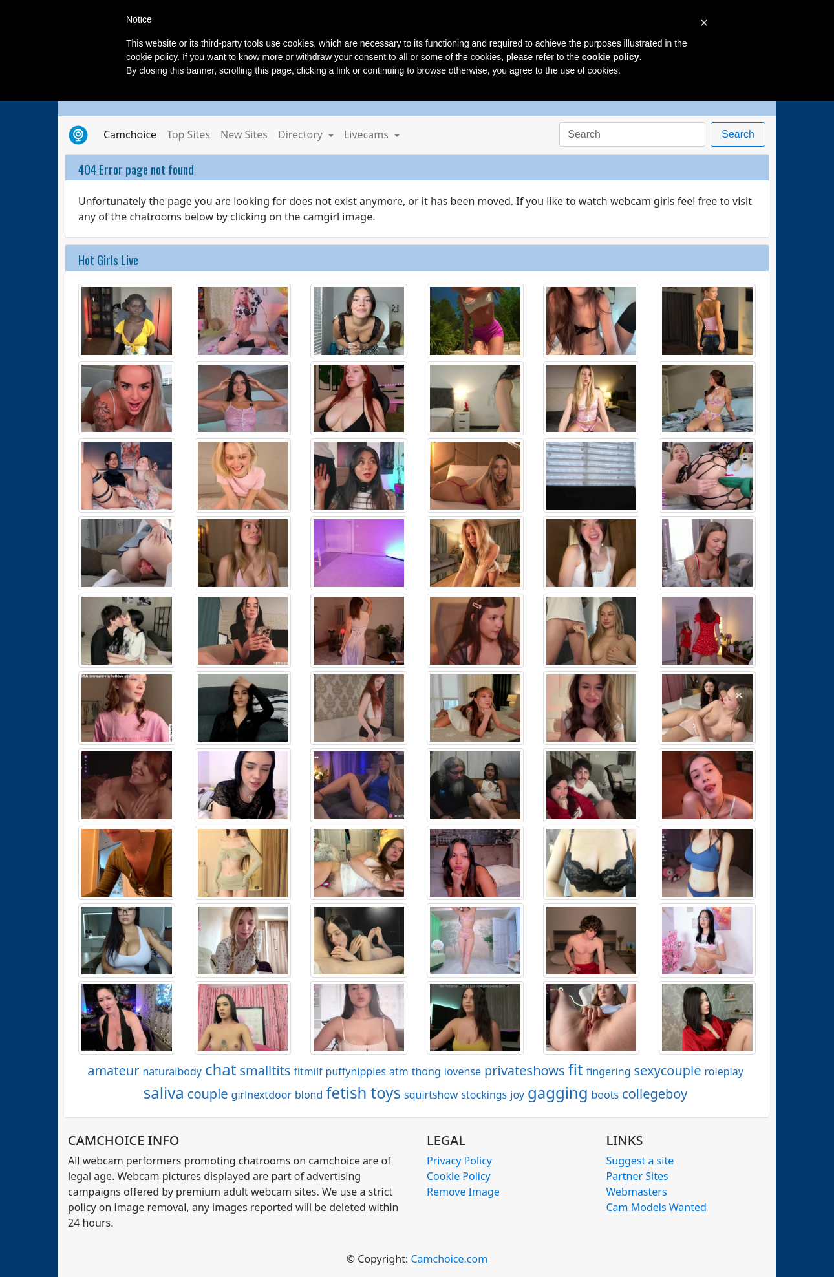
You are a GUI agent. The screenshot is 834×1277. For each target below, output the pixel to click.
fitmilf (308, 1071)
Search (738, 134)
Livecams (367, 134)
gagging (558, 1092)
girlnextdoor (261, 1095)
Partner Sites (637, 1176)
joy (517, 1095)
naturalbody (171, 1071)
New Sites (244, 134)
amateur (113, 1070)
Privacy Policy (459, 1161)
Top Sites (188, 134)
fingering (608, 1071)
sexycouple (667, 1070)
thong (426, 1071)
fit (575, 1069)
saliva (164, 1092)
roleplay (724, 1071)
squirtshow (431, 1095)
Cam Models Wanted (656, 1207)
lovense (462, 1071)
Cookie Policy (459, 1176)
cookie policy (610, 57)
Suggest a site (640, 1161)
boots (605, 1095)
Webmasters (636, 1192)
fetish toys (363, 1092)
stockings (484, 1095)
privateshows (524, 1070)
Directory (301, 134)
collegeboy (654, 1093)
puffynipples (356, 1071)
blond (309, 1095)
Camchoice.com (449, 1259)
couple (207, 1093)
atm (399, 1071)
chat (220, 1069)
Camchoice (132, 134)
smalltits (264, 1070)
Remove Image (463, 1192)
